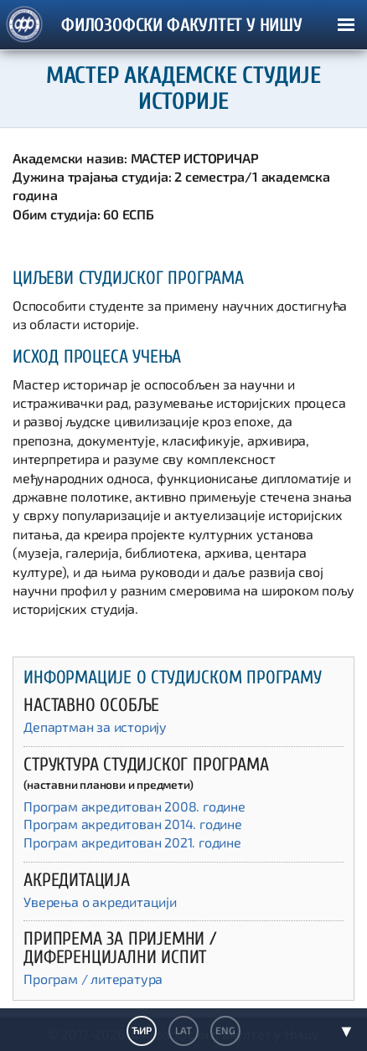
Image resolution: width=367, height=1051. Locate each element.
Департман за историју (95, 726)
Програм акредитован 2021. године (132, 842)
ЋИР (141, 1030)
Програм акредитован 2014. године (132, 824)
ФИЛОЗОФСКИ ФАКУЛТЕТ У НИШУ (181, 26)
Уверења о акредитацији (100, 901)
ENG (225, 1030)
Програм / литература (93, 979)
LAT (183, 1030)
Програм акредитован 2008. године (134, 806)
